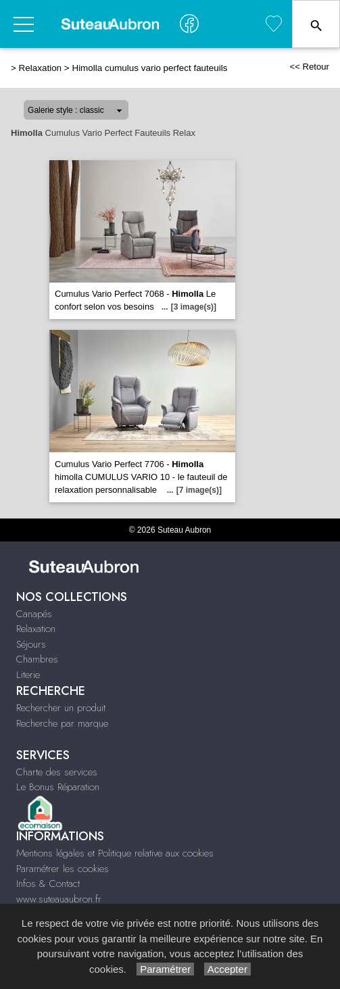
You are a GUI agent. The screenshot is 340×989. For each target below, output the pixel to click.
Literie (28, 674)
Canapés (34, 613)
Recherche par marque (62, 723)
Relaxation (40, 68)
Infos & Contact (48, 883)
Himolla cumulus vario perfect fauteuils (149, 68)
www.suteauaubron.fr (58, 899)
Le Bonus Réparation (57, 786)
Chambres (37, 659)
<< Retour (309, 67)
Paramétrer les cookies (62, 868)
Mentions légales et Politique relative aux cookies (115, 853)
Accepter (227, 969)
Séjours (31, 644)
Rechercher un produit (60, 707)
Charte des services (56, 772)
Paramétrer (165, 969)
